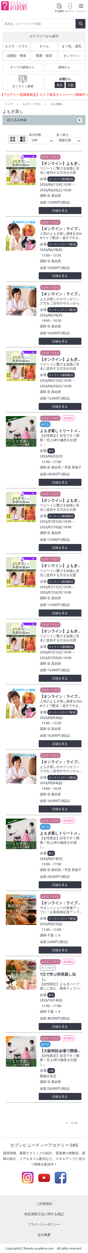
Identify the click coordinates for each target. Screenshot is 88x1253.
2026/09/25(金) (51, 924)
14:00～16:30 (51, 320)
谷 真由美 (54, 195)
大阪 (51, 1070)
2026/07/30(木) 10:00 (55, 657)
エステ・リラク (50, 156)
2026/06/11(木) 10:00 (55, 184)
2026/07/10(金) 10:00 (55, 527)
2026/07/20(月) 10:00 (55, 592)
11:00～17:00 (51, 1006)
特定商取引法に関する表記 (44, 1214)
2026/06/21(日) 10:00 (55, 380)
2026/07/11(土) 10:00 (55, 587)
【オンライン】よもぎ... (60, 163)
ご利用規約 (44, 1203)
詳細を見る (60, 210)
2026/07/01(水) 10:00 (55, 521)
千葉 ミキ (54, 935)
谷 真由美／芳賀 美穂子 (64, 467)
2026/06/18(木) (51, 249)
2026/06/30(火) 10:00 (55, 386)
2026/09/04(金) (51, 717)
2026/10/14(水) (51, 1000)
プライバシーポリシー (44, 1224)
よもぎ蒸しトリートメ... (60, 430)
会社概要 (44, 1234)
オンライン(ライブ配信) (62, 244)
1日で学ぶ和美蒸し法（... (58, 976)
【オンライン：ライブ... (60, 228)
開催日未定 (48, 1076)
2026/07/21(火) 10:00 (55, 652)
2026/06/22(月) (51, 456)
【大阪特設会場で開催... (60, 1050)
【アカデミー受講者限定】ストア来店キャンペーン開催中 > (44, 94)
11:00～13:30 (51, 255)
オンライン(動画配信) (61, 178)
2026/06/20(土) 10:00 (55, 190)
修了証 (45, 424)
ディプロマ (47, 967)
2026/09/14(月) (51, 858)
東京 (51, 450)
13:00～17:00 (51, 462)
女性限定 (68, 418)
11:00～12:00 (51, 929)
